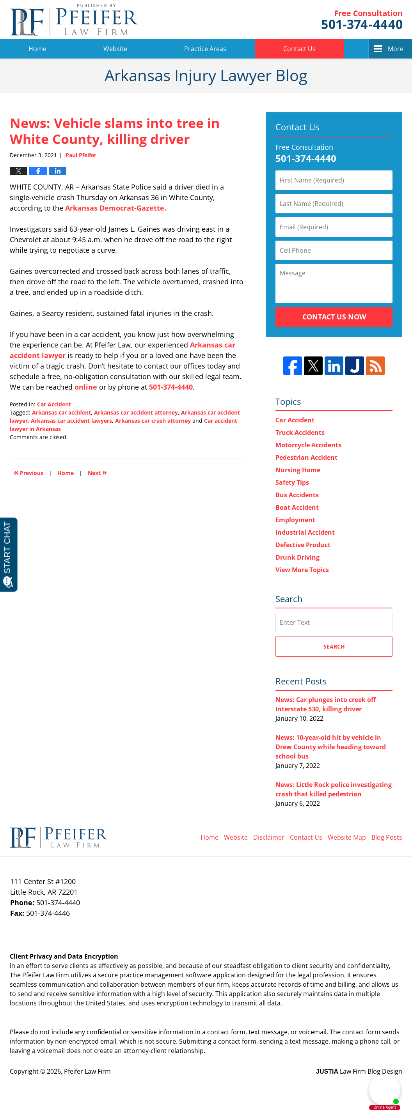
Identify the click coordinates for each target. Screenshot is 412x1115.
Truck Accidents (300, 432)
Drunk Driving (297, 557)
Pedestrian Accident (306, 457)
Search (334, 646)
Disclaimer (268, 837)
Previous (28, 472)
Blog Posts (386, 837)
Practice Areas (205, 48)
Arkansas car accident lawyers (71, 420)
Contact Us (299, 48)
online (86, 387)
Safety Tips (292, 482)
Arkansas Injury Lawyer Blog (74, 19)
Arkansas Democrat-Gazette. (115, 208)
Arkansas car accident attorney (136, 412)
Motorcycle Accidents (308, 445)
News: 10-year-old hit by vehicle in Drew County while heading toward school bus (330, 746)
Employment (295, 520)
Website (115, 48)
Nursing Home (297, 470)
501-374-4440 (171, 387)
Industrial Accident (305, 532)
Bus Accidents (297, 495)
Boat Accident (297, 507)
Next (97, 472)
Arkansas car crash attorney (153, 420)
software (198, 975)
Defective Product (302, 545)
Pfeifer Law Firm (361, 19)
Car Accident (54, 404)
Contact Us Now (334, 316)
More (395, 48)
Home (37, 48)
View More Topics (302, 569)
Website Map (347, 837)
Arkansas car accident (61, 412)
